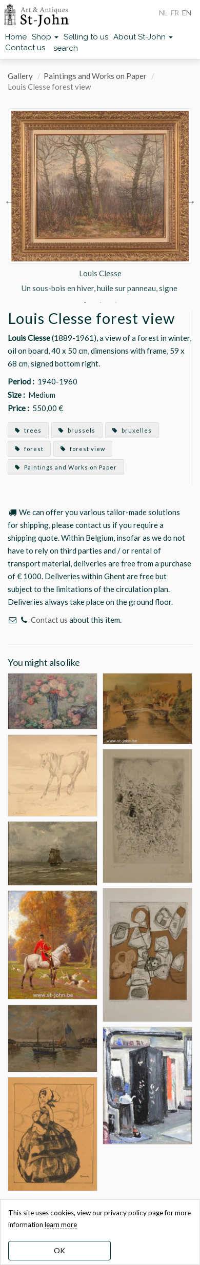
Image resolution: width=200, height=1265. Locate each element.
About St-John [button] (143, 37)
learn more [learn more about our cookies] (61, 1224)
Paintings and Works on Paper (95, 75)
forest (29, 448)
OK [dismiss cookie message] (59, 1250)
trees (28, 430)
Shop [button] (45, 37)
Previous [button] (9, 201)
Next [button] (191, 201)
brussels (76, 430)
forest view (83, 448)
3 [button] (115, 302)
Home (16, 37)
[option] (100, 201)
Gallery (20, 75)
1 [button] (84, 302)
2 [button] (100, 302)
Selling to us (86, 37)
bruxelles (132, 430)
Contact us (25, 47)
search (65, 48)
